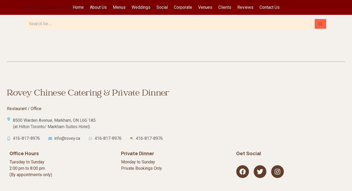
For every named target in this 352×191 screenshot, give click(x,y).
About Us (98, 7)
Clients (224, 7)
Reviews (245, 7)
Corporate (183, 7)
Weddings (141, 7)
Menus (119, 7)
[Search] (170, 24)
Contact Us (270, 7)
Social (162, 7)
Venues (205, 7)
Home (78, 7)
